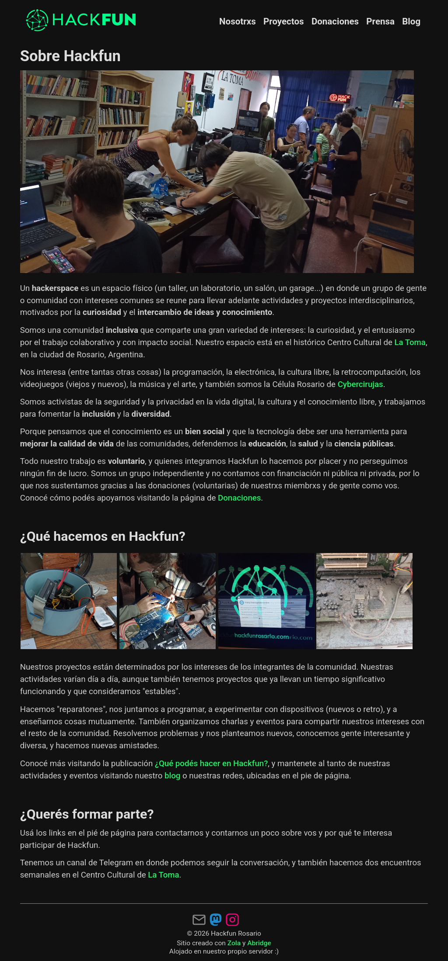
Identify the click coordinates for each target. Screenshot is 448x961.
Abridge (259, 943)
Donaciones (335, 21)
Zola (234, 943)
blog (172, 776)
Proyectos (283, 21)
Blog (411, 21)
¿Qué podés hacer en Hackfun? (211, 763)
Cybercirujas (360, 384)
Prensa (380, 21)
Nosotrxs (237, 21)
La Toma (410, 342)
